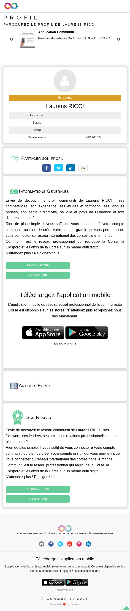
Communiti (14, 241)
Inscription (37, 275)
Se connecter (37, 265)
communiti (67, 200)
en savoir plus (65, 344)
